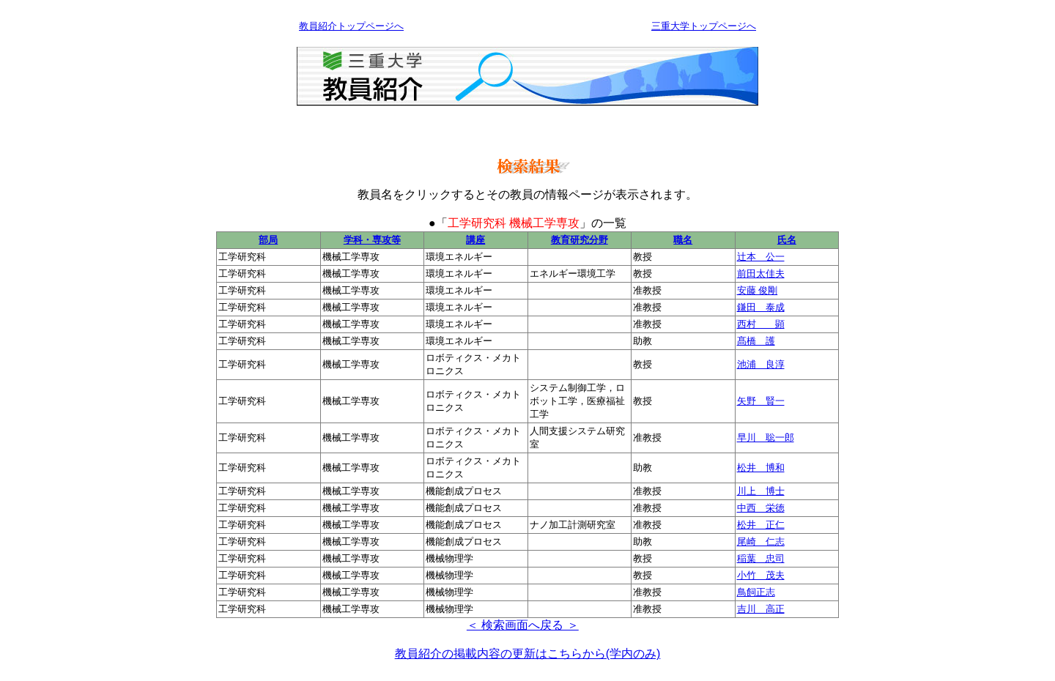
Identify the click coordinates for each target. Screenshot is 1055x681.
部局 (268, 239)
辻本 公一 (761, 256)
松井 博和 (761, 467)
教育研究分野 (579, 239)
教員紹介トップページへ (351, 26)
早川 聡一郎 (765, 437)
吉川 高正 (761, 608)
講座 (475, 239)
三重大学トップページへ (703, 26)
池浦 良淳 (761, 364)
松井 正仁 (761, 524)
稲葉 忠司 (761, 558)
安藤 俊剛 (757, 290)
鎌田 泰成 (761, 307)
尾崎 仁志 (761, 541)
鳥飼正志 (756, 592)
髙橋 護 (756, 340)
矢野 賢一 (761, 400)
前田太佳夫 (761, 273)
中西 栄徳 (761, 507)
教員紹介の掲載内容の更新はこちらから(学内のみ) (528, 653)
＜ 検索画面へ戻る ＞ (523, 625)
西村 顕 (761, 324)
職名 (682, 239)
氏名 (786, 239)
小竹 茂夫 (761, 575)
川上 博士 (761, 490)
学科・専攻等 (372, 239)
